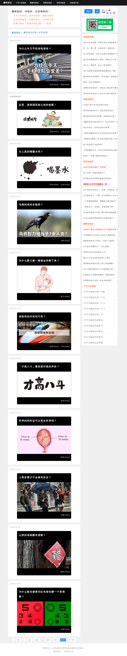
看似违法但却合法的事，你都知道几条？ (100, 116)
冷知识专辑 (48, 19)
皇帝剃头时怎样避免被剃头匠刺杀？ (98, 178)
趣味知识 (7, 3)
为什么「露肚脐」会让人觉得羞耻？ (98, 65)
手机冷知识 (54, 84)
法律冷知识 (47, 3)
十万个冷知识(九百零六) (93, 337)
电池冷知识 (65, 84)
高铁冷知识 (54, 346)
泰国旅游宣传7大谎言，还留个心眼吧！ (99, 241)
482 (63, 640)
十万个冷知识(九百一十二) (94, 303)
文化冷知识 (65, 184)
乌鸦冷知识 (65, 240)
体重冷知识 (65, 515)
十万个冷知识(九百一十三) (94, 297)
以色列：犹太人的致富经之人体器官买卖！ (100, 229)
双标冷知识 (54, 132)
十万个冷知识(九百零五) (93, 343)
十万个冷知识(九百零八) (93, 326)
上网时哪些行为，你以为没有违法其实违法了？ (102, 150)
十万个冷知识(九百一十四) (94, 292)
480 (48, 640)
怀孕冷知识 (65, 457)
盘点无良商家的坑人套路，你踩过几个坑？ (100, 59)
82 (30, 640)
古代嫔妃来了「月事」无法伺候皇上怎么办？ (101, 195)
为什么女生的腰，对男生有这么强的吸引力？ (101, 42)
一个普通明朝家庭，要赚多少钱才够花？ (100, 201)
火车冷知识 (65, 346)
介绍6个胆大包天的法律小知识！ (96, 105)
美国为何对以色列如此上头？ (95, 252)
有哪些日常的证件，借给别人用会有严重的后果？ (103, 88)
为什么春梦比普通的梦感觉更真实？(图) (99, 71)
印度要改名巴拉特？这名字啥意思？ (98, 280)
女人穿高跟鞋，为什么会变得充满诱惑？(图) (101, 54)
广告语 (48, 23)
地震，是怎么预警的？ (92, 82)
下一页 (71, 640)
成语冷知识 (65, 401)
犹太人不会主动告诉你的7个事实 (96, 258)
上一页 (16, 640)
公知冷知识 (65, 132)
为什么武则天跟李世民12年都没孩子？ (99, 218)
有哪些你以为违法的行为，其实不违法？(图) (101, 122)
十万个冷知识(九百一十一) (94, 309)
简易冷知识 (18, 23)
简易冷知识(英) (34, 23)
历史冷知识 (61, 3)
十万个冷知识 (21, 3)
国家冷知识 (34, 3)
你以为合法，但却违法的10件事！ (97, 127)
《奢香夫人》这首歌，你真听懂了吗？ (99, 207)
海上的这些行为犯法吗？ (93, 144)
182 (36, 640)
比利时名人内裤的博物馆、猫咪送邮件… (100, 275)
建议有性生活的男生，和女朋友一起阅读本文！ (102, 76)
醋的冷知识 (65, 572)
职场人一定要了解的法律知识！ (96, 156)
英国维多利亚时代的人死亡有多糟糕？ (99, 263)
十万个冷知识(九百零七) (93, 331)
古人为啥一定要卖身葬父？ (94, 173)
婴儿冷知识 (65, 296)
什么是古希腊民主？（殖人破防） (97, 246)
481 (55, 640)
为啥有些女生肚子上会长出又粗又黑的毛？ (100, 93)
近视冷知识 (65, 629)
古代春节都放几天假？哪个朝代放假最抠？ (100, 212)
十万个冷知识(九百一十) (93, 314)
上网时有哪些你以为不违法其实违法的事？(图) (102, 133)
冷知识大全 (74, 3)
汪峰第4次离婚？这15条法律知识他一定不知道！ (103, 139)
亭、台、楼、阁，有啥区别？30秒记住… (100, 48)
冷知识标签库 (20, 19)
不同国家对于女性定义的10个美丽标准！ (100, 235)
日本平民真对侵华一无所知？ (95, 167)
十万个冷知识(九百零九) (93, 320)
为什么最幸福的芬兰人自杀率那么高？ (99, 269)
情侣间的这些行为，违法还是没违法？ (99, 110)
